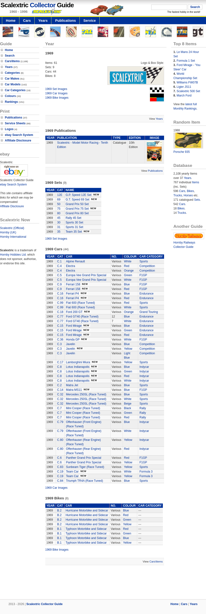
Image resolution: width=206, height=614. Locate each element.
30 (58, 222)
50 (58, 204)
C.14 (60, 390)
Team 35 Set (74, 231)
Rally (142, 408)
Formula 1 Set (186, 60)
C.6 (59, 457)
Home (11, 20)
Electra (70, 266)
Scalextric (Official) (12, 228)
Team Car (72, 471)
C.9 (59, 284)
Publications (65, 20)
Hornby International (13, 236)
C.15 (60, 325)
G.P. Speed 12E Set (79, 195)
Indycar (144, 367)
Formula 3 (145, 471)
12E (59, 195)
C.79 (60, 422)
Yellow (128, 348)
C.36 (60, 339)
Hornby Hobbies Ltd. (13, 254)
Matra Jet (72, 385)
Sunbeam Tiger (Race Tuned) (85, 467)
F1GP (143, 275)
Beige (128, 403)
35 (58, 231)
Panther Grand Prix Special (83, 457)
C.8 (59, 367)
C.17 (60, 362)
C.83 (60, 467)
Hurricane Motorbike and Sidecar (87, 510)
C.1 (59, 261)
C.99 (60, 302)
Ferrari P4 (72, 293)
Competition (147, 266)
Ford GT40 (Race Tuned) (82, 316)
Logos (9, 129)
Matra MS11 (74, 390)
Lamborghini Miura (78, 362)
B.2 (59, 510)
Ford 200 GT (74, 312)
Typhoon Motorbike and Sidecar (86, 529)
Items (195, 182)
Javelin (70, 344)
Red (126, 266)
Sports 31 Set (74, 227)
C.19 (60, 471)
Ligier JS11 (184, 87)
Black (127, 408)
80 (58, 213)
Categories (12, 72)
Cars (27, 20)
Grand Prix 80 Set (77, 213)
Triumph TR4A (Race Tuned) (84, 480)
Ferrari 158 (73, 284)
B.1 (59, 529)
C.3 (59, 344)
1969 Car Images (56, 93)
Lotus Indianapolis (77, 367)
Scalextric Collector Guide (44, 604)
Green (128, 275)
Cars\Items (12, 61)
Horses (188, 195)
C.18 (60, 312)
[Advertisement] (103, 583)
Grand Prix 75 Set (77, 208)
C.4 (59, 266)
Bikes (190, 191)
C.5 (59, 275)
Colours (10, 96)
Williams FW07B (187, 82)
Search (10, 55)
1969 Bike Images (57, 97)
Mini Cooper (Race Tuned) (83, 408)
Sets (197, 199)
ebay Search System (19, 135)
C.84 (60, 480)
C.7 (59, 408)
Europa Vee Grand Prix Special (86, 275)
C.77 (60, 316)
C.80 (60, 440)
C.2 (59, 385)
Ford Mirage (74, 325)
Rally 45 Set (73, 218)
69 (58, 199)
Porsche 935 (182, 152)
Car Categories (15, 90)
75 (58, 208)
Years (43, 20)
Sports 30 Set (74, 222)
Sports (143, 261)
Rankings (11, 102)
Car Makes (12, 78)
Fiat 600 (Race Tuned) (80, 302)
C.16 (60, 293)
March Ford (184, 95)
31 (58, 227)
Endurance (146, 293)
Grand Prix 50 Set (77, 204)
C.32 (60, 394)
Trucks (178, 195)
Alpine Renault (75, 261)
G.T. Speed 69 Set (77, 199)
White (128, 261)
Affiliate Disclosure (18, 140)
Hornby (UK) (8, 232)
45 (58, 218)
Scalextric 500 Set (188, 91)
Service (89, 20)
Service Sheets (15, 123)
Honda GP (72, 339)
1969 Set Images (56, 89)
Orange (129, 270)
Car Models (13, 84)
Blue (127, 284)
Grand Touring (148, 312)
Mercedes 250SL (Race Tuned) (86, 394)
